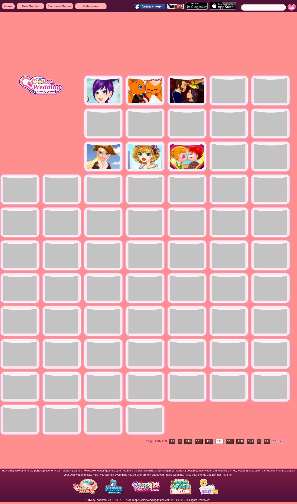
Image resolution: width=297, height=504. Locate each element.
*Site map (132, 499)
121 (250, 441)
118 (219, 441)
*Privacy (90, 499)
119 (229, 441)
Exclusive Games (59, 6)
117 (209, 441)
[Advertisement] (125, 44)
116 (198, 441)
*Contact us (104, 499)
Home (8, 6)
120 (240, 441)
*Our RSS (118, 499)
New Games (30, 6)
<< (172, 441)
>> (267, 441)
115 (188, 441)
